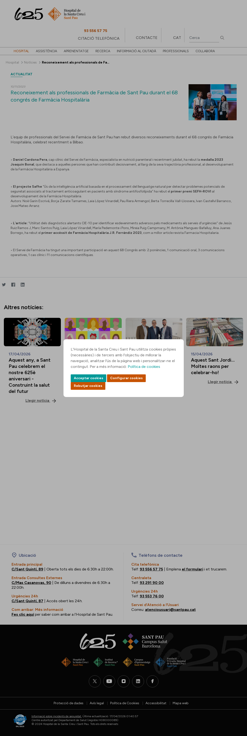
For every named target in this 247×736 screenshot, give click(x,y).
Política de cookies (144, 366)
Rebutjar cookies (88, 386)
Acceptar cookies (88, 378)
